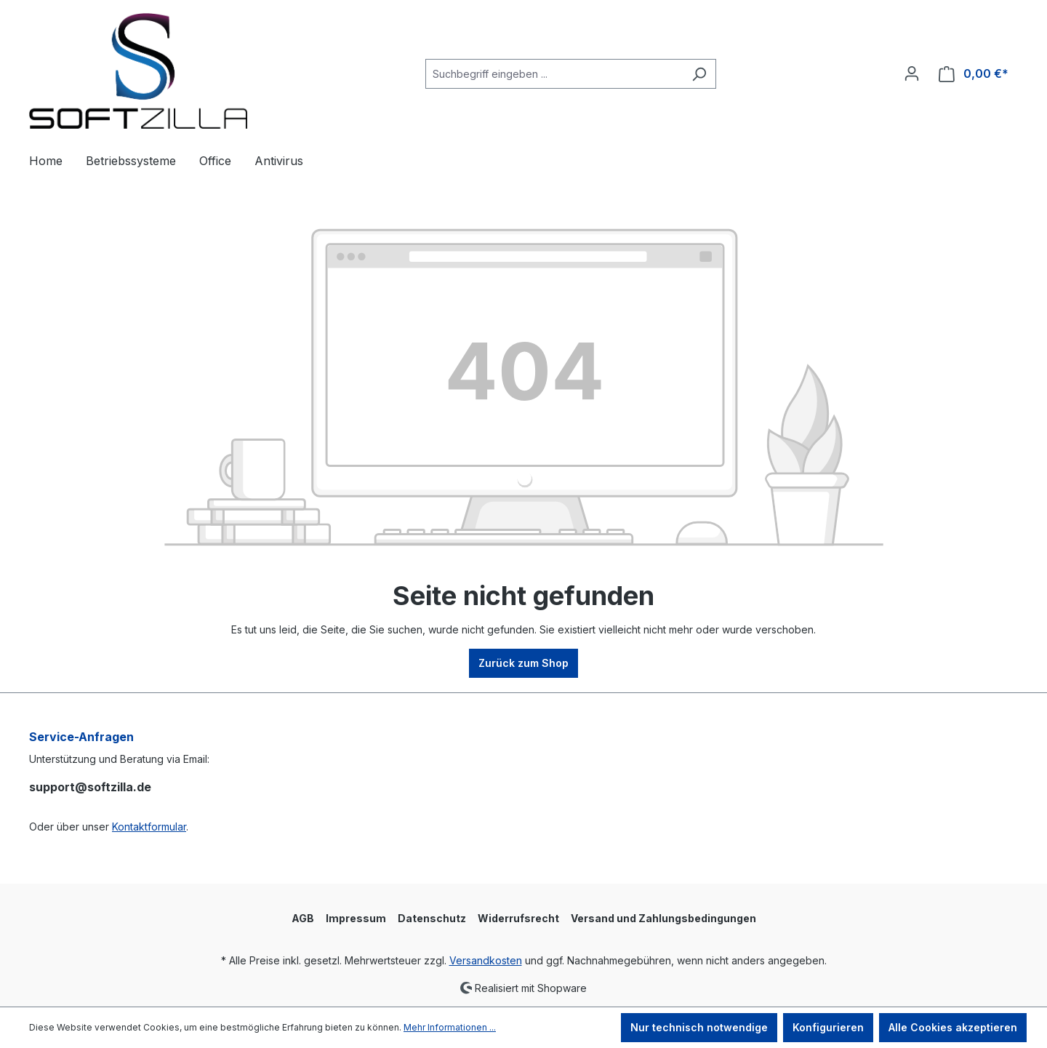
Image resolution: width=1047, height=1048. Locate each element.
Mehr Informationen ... (450, 1027)
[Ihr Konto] (911, 73)
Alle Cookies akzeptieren (952, 1027)
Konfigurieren (828, 1027)
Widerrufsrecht (518, 918)
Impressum (356, 918)
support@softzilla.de (90, 787)
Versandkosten (485, 960)
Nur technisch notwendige (699, 1027)
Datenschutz (432, 918)
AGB (303, 918)
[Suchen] (699, 74)
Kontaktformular (149, 826)
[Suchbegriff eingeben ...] (554, 74)
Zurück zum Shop (523, 663)
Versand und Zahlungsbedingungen (663, 918)
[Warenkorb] (973, 74)
